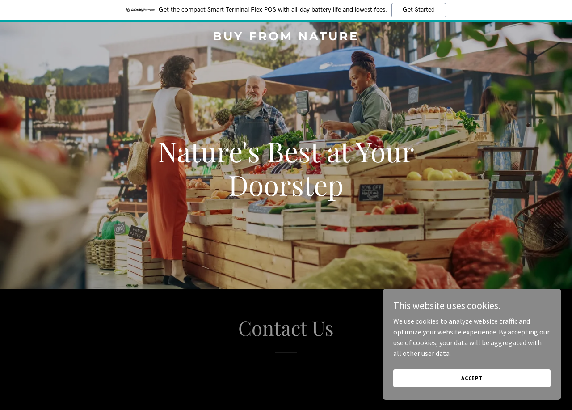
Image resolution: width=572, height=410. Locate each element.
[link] (286, 37)
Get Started (419, 10)
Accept (472, 378)
